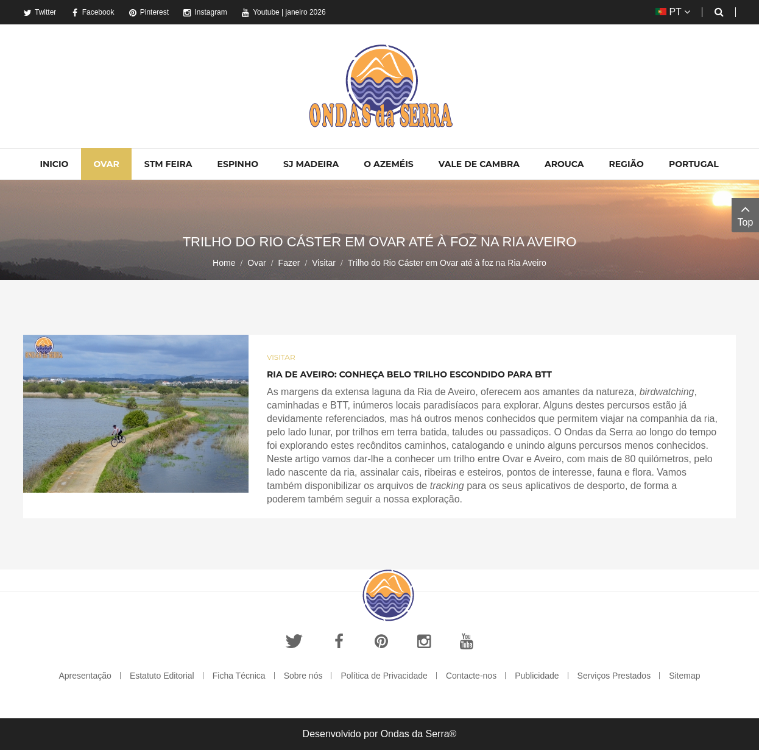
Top (745, 214)
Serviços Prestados (614, 675)
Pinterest (149, 12)
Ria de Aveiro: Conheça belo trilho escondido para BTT (409, 374)
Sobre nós (303, 675)
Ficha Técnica (239, 675)
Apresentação (84, 675)
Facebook (93, 12)
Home (224, 263)
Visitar (324, 263)
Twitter (39, 12)
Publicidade (537, 675)
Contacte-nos (471, 675)
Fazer (289, 263)
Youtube (260, 12)
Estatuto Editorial (162, 675)
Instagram (205, 12)
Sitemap (684, 675)
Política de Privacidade (384, 675)
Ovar (256, 263)
